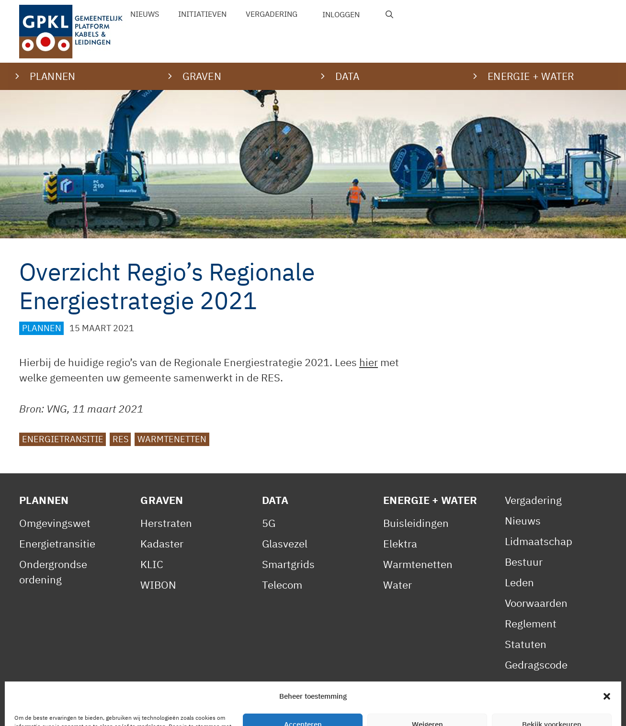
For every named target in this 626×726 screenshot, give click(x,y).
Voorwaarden (536, 603)
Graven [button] (201, 76)
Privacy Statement (141, 708)
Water (397, 585)
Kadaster (161, 543)
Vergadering (271, 14)
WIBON (158, 585)
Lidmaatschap (538, 541)
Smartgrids (288, 564)
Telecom (282, 585)
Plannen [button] (52, 76)
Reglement (531, 623)
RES (120, 439)
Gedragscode (536, 664)
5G (268, 523)
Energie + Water (430, 500)
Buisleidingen (416, 523)
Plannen (41, 328)
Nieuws (144, 14)
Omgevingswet (55, 523)
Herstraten (166, 523)
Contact (285, 708)
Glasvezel (284, 543)
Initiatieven (202, 14)
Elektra (400, 543)
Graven (161, 500)
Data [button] (347, 76)
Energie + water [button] (531, 76)
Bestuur (524, 562)
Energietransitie (62, 439)
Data (275, 500)
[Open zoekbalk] (389, 14)
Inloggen (341, 14)
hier (368, 362)
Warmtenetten (171, 439)
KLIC (151, 564)
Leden (519, 582)
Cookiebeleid (225, 708)
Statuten (525, 644)
